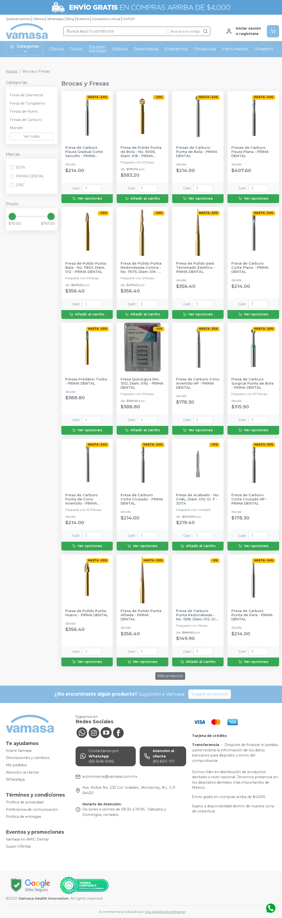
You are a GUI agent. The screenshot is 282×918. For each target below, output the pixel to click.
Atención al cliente (22, 772)
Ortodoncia (205, 49)
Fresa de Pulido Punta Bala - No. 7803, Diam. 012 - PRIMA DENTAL (85, 267)
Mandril (16, 128)
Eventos (83, 19)
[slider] (12, 216)
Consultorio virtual (106, 19)
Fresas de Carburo (26, 120)
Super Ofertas (18, 846)
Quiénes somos (18, 19)
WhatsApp (55, 19)
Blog (70, 19)
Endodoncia (176, 49)
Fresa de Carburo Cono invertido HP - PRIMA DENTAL (197, 383)
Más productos (170, 676)
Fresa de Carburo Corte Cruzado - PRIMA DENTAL (142, 499)
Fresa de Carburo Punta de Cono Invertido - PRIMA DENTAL (81, 499)
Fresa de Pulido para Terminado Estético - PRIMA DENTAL (195, 267)
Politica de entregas (23, 816)
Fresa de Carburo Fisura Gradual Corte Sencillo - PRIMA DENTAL (84, 152)
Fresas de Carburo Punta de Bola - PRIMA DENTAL (196, 152)
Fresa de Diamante (26, 95)
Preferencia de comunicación (32, 809)
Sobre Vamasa (19, 750)
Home (11, 71)
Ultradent (263, 49)
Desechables (146, 49)
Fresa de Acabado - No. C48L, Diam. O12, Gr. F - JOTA (197, 499)
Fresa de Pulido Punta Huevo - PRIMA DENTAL (86, 613)
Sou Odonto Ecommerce (165, 912)
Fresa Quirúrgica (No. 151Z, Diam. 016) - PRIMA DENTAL (142, 383)
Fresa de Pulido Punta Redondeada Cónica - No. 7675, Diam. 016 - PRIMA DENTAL (141, 267)
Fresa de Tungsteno (27, 103)
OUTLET (129, 19)
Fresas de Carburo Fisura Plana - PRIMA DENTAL (250, 152)
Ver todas (31, 136)
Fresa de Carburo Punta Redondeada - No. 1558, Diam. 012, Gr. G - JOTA (196, 615)
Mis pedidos (16, 765)
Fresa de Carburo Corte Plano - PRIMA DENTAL (250, 267)
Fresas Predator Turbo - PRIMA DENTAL (86, 381)
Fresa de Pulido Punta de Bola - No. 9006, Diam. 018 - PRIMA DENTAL (141, 152)
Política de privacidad (24, 802)
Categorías (24, 49)
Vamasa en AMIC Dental (27, 839)
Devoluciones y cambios (27, 758)
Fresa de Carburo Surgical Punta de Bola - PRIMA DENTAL (252, 383)
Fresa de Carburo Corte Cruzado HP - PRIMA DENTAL (249, 499)
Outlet (76, 49)
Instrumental (235, 49)
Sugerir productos (210, 694)
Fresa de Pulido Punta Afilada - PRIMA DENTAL (141, 615)
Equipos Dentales (97, 49)
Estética (120, 49)
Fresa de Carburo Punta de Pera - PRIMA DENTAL (252, 615)
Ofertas (39, 19)
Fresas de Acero (24, 111)
